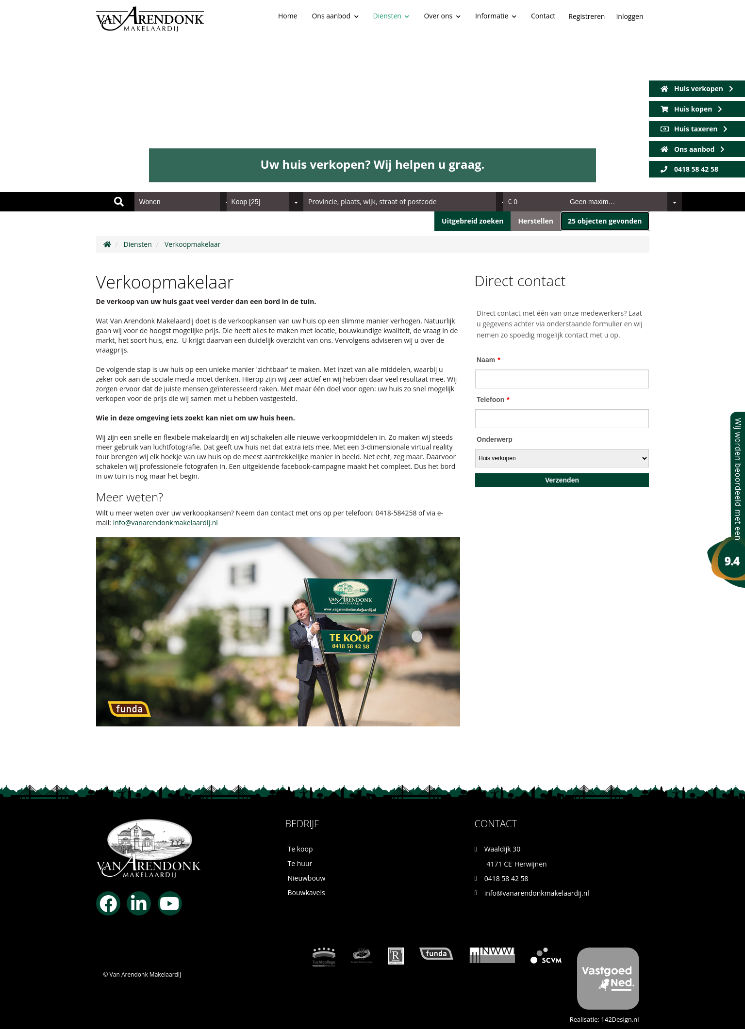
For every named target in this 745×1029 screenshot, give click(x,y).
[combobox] (184, 201)
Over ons (442, 15)
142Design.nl (620, 1019)
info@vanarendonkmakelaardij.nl (165, 522)
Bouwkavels (306, 892)
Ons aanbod (335, 15)
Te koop (300, 848)
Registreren (586, 16)
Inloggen (629, 16)
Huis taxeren (694, 128)
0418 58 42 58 (689, 169)
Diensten (391, 15)
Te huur (300, 863)
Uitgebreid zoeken (472, 220)
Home (288, 15)
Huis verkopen (697, 88)
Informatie (495, 15)
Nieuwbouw (307, 878)
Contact (543, 15)
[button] (605, 221)
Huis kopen (691, 108)
